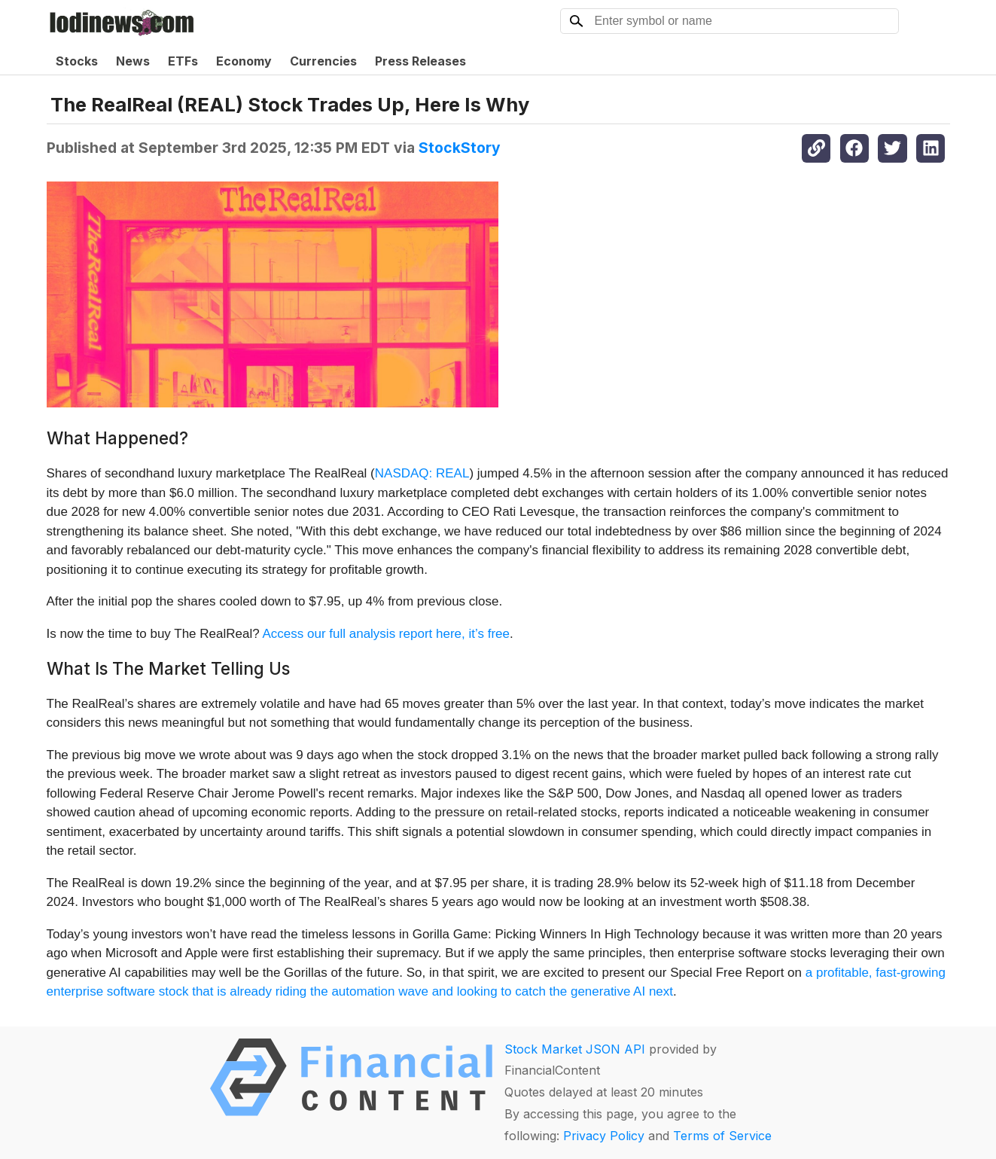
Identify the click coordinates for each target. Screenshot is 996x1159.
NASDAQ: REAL (422, 473)
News (133, 61)
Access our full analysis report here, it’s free (386, 634)
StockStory (460, 148)
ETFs (183, 61)
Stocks (77, 61)
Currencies (323, 61)
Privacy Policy (603, 1135)
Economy (244, 61)
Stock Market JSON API (574, 1049)
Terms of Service (722, 1135)
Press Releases (420, 61)
